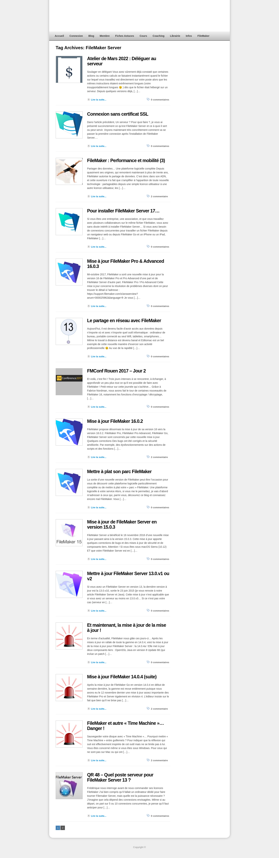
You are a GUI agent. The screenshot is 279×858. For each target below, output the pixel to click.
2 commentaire (159, 196)
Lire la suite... (98, 99)
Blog (91, 35)
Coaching (159, 35)
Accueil (59, 35)
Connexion (76, 35)
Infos (189, 35)
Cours (143, 35)
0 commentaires (160, 99)
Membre (105, 35)
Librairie (175, 35)
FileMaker (203, 35)
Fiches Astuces (124, 35)
